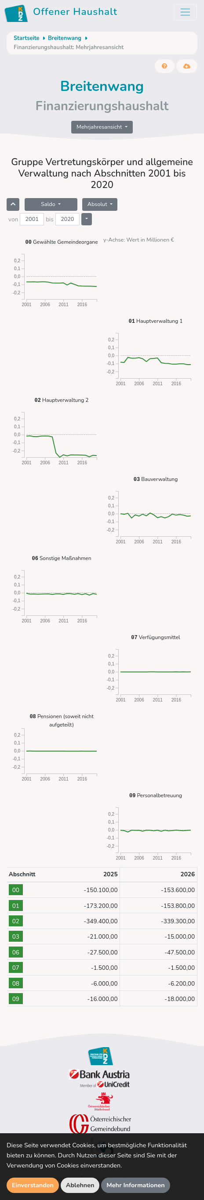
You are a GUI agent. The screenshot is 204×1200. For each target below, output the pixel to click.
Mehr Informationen (135, 1185)
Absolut (98, 204)
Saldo (49, 204)
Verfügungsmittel (155, 637)
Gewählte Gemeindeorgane (61, 242)
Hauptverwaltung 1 (156, 321)
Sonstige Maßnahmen (61, 558)
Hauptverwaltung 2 (62, 400)
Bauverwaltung (156, 479)
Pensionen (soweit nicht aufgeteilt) (61, 720)
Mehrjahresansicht (100, 126)
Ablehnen (80, 1185)
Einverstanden (33, 1185)
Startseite (26, 38)
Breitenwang (64, 38)
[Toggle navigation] (185, 12)
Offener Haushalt (62, 13)
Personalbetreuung (155, 795)
